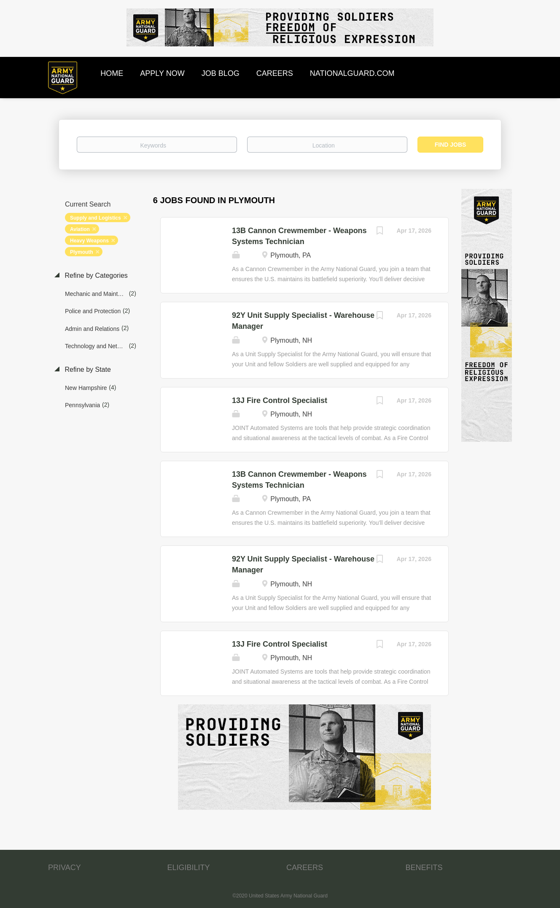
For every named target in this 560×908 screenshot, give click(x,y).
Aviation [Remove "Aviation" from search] (80, 229)
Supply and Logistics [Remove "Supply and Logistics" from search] (95, 218)
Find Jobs (450, 144)
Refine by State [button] (87, 369)
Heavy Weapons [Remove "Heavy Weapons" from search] (89, 241)
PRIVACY (64, 867)
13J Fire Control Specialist (279, 400)
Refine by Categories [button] (95, 275)
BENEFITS (424, 867)
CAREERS (304, 867)
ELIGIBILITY (188, 867)
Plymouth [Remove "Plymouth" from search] (81, 252)
